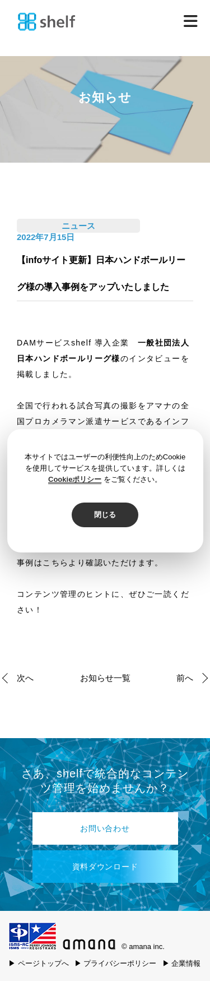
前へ (184, 678)
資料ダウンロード (105, 866)
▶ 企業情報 (181, 963)
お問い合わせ (104, 828)
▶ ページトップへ (38, 963)
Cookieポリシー (74, 479)
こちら (55, 562)
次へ (25, 678)
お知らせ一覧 (105, 678)
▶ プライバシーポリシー (115, 963)
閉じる (105, 514)
